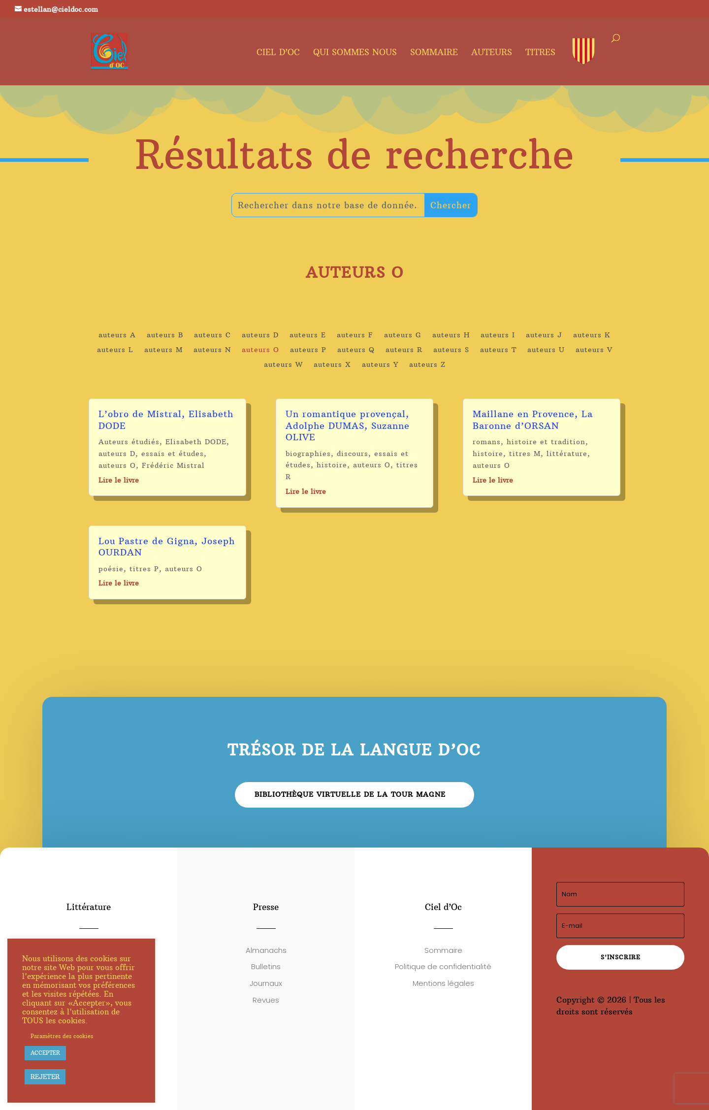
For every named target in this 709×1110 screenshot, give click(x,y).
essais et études (172, 453)
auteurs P (308, 350)
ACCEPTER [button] (45, 1052)
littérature (567, 453)
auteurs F (355, 335)
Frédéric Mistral (173, 465)
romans (487, 441)
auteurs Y (380, 365)
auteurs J (544, 335)
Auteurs (491, 53)
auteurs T (498, 350)
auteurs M (163, 350)
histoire (332, 464)
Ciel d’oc (278, 53)
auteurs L (115, 350)
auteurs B (165, 335)
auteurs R (404, 350)
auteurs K (592, 335)
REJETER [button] (45, 1076)
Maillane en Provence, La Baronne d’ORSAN (533, 419)
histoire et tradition (546, 441)
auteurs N (212, 350)
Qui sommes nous (355, 53)
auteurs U (546, 350)
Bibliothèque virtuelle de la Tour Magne (350, 794)
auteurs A (117, 335)
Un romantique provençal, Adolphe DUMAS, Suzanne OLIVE (348, 425)
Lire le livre (118, 480)
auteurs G (402, 335)
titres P (144, 568)
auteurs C (212, 335)
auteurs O (260, 350)
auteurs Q (356, 350)
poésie (111, 568)
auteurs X (332, 365)
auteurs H (451, 335)
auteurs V (594, 350)
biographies (308, 453)
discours (352, 453)
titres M (525, 453)
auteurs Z (427, 365)
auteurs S (451, 350)
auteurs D (260, 335)
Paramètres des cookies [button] (62, 1036)
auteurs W (283, 365)
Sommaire (434, 53)
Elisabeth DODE (195, 441)
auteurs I (498, 335)
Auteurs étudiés (129, 441)
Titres (540, 53)
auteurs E (308, 335)
